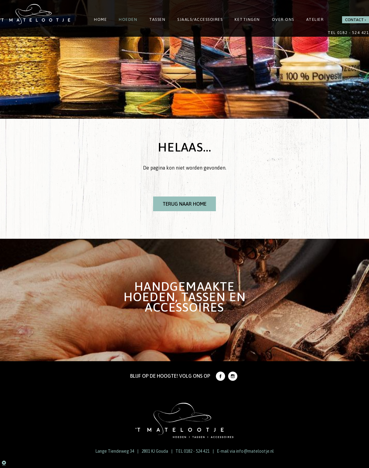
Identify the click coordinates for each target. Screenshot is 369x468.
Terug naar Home (184, 204)
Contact (354, 19)
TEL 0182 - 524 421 (192, 451)
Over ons (283, 19)
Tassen (157, 19)
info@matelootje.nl (255, 451)
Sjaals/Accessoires (200, 19)
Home (100, 19)
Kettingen (247, 19)
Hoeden (128, 19)
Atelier (315, 19)
